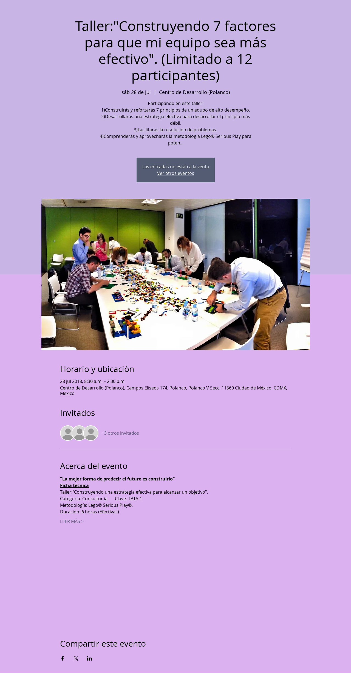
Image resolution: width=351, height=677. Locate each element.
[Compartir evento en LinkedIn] (89, 658)
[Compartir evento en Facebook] (62, 658)
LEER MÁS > (72, 521)
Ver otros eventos (175, 173)
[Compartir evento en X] (76, 658)
